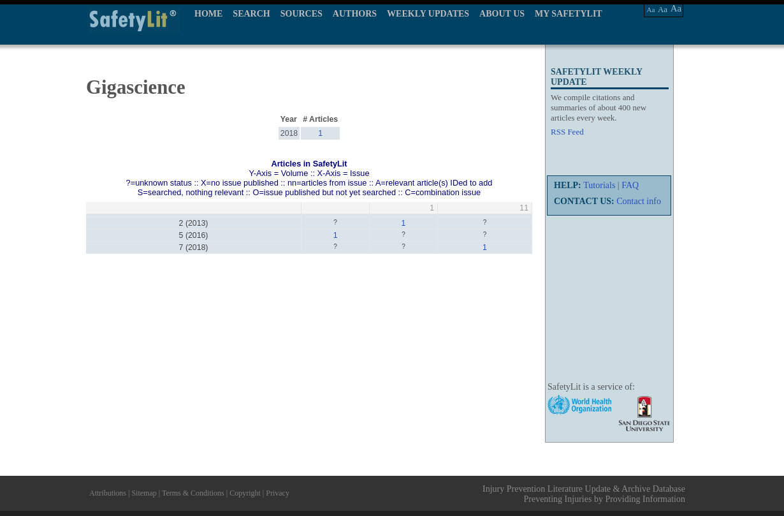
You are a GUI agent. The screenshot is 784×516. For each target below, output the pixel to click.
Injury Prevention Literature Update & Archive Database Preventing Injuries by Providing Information (584, 494)
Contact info (638, 201)
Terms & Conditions (193, 493)
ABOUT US (502, 13)
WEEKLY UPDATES (428, 13)
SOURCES (301, 13)
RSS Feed (567, 131)
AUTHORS (355, 13)
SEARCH (251, 13)
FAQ (630, 185)
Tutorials (599, 185)
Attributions (107, 493)
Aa (651, 9)
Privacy (277, 493)
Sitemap (143, 493)
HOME (208, 13)
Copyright (245, 493)
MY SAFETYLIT (568, 13)
